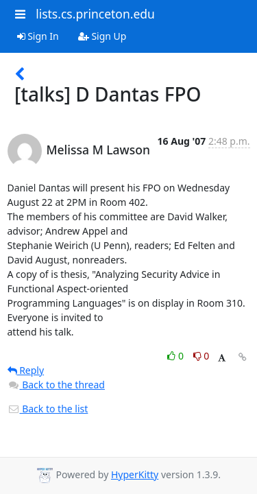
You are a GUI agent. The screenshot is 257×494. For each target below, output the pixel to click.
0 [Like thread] (176, 355)
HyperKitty (134, 474)
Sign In (38, 36)
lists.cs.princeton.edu (95, 13)
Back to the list (48, 408)
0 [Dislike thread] (201, 355)
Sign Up (102, 36)
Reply (26, 370)
